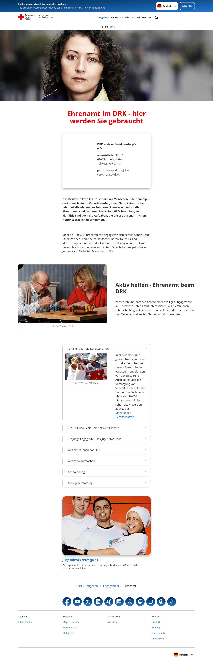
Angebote (103, 17)
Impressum (158, 638)
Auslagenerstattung (80, 483)
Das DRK (147, 17)
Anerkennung (76, 472)
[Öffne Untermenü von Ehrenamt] (106, 26)
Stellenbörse (69, 627)
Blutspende (69, 633)
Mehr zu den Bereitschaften (124, 415)
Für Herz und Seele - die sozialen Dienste (93, 428)
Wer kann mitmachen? (82, 461)
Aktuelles (112, 622)
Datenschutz (158, 633)
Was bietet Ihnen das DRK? (84, 450)
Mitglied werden (71, 622)
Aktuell (136, 17)
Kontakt (156, 622)
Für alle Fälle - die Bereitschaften (88, 348)
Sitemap (156, 627)
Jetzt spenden (25, 622)
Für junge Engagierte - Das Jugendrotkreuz (94, 439)
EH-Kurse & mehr (120, 17)
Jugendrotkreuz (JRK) (80, 559)
